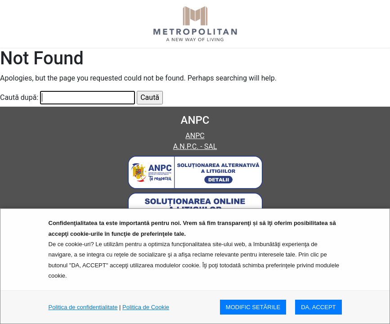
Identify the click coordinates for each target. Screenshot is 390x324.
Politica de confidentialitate (83, 307)
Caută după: (19, 97)
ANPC (194, 135)
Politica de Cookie (145, 307)
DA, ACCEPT (318, 307)
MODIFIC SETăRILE (253, 307)
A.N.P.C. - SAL (195, 146)
